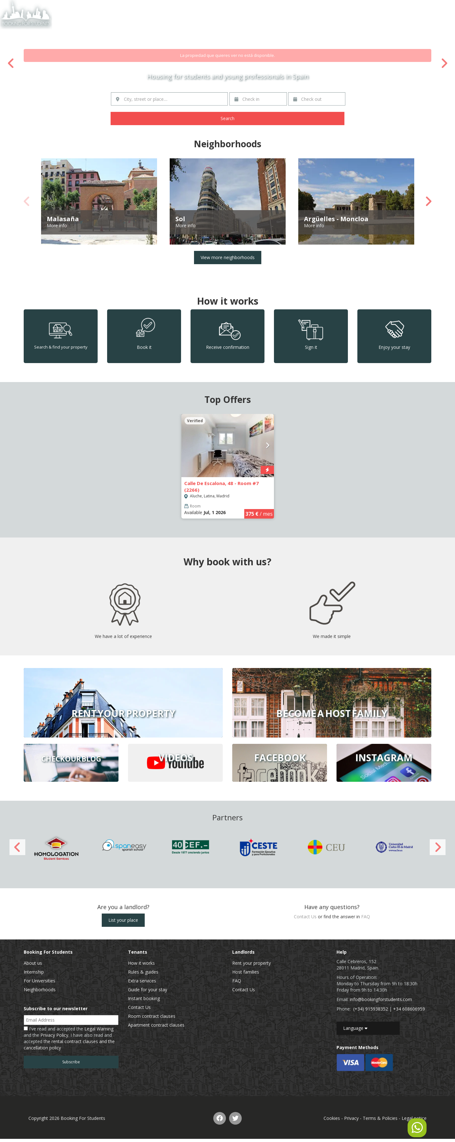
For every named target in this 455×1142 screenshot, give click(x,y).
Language (355, 1028)
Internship (34, 972)
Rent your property (251, 963)
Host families (245, 972)
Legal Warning (98, 1029)
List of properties (363, 7)
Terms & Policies (380, 1118)
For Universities (39, 981)
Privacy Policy (54, 1035)
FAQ (365, 917)
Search (227, 118)
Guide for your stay (147, 990)
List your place (123, 920)
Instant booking (144, 998)
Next (444, 63)
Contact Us (398, 7)
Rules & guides (143, 972)
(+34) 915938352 (370, 1009)
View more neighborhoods (228, 257)
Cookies (332, 1118)
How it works (141, 963)
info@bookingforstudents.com (381, 999)
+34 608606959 (409, 1009)
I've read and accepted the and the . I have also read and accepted (69, 1038)
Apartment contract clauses (156, 1025)
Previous (11, 63)
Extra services (142, 981)
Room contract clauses (151, 1016)
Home (331, 7)
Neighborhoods (40, 990)
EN (433, 8)
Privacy (351, 1118)
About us (33, 963)
